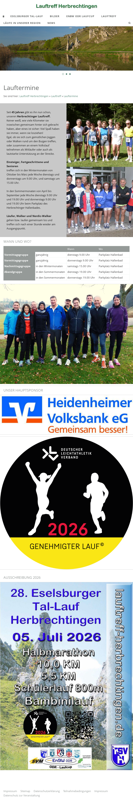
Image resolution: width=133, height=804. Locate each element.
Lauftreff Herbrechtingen (33, 96)
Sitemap (25, 791)
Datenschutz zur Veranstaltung (21, 795)
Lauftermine (71, 96)
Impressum (10, 791)
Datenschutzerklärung (47, 791)
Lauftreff (56, 96)
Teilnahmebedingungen (77, 791)
